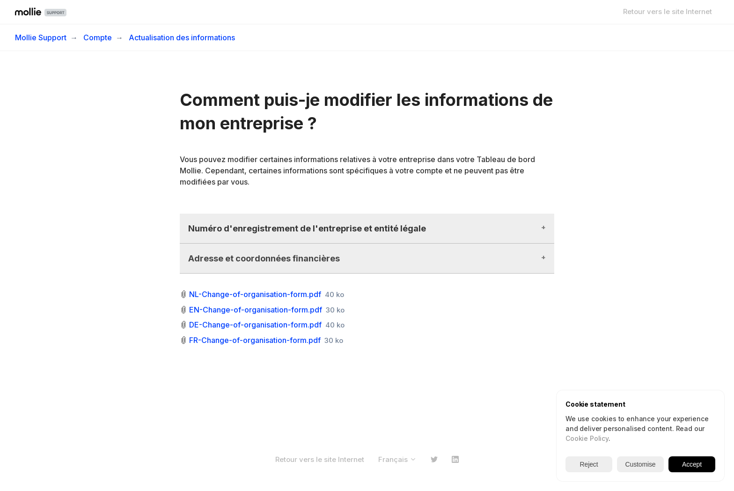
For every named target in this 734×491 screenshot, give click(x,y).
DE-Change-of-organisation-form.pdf (255, 324)
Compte (97, 37)
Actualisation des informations (182, 37)
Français (397, 459)
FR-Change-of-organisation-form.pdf (255, 340)
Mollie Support (40, 37)
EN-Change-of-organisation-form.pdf (255, 309)
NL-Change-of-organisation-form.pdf (255, 294)
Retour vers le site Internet (667, 11)
